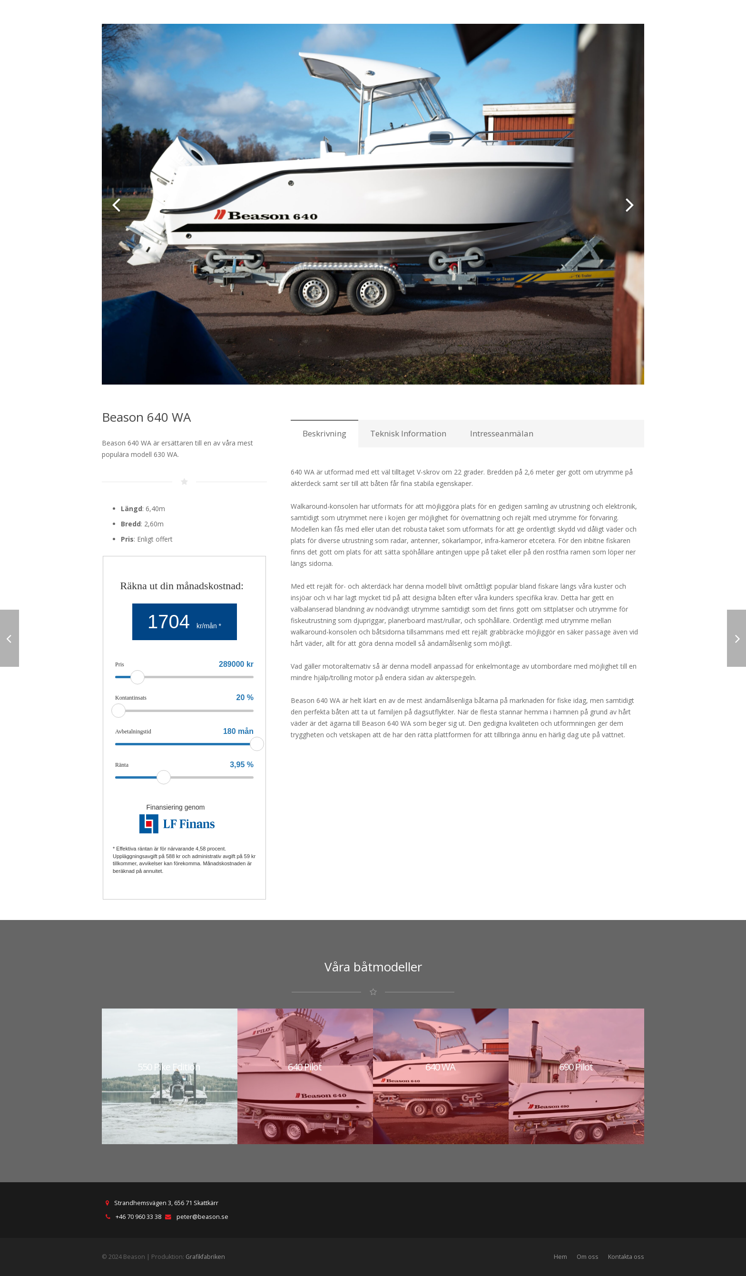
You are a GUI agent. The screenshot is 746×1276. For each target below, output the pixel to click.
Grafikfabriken (205, 1257)
